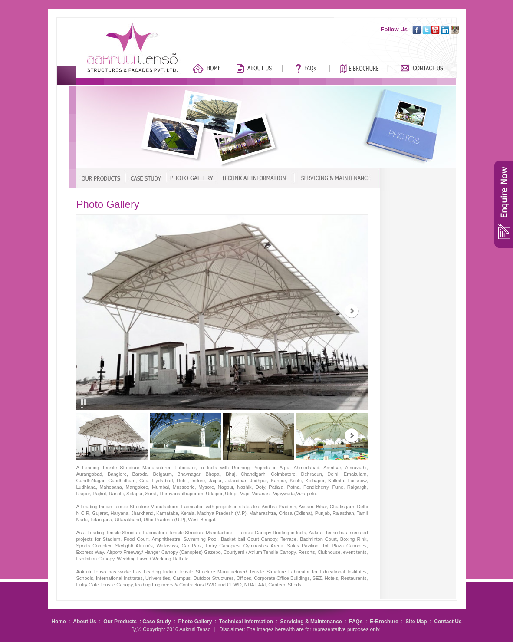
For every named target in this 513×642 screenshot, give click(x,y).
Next (351, 311)
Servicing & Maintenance (311, 622)
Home (58, 622)
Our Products (120, 622)
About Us (84, 622)
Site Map (416, 622)
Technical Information (246, 622)
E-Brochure (384, 622)
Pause (85, 407)
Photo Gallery (195, 622)
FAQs (355, 622)
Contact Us (447, 622)
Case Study (156, 622)
